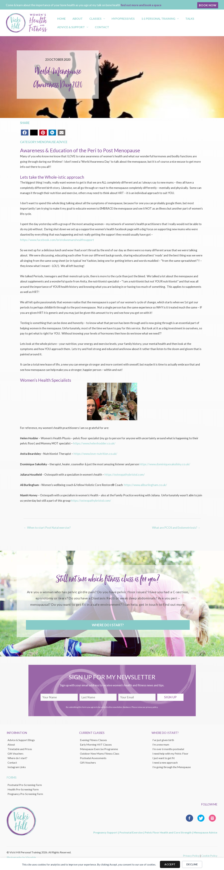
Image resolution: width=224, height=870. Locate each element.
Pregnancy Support (105, 831)
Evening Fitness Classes (93, 739)
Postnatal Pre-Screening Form (25, 783)
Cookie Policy (209, 854)
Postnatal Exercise (131, 831)
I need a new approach (165, 761)
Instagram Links (17, 766)
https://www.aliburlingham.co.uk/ (144, 484)
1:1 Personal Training (144, 17)
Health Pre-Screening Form (23, 788)
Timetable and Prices (20, 748)
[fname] (59, 696)
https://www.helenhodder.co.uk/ (93, 443)
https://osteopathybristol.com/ (124, 474)
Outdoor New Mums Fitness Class (99, 752)
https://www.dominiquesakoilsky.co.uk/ (164, 463)
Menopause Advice (52, 142)
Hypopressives (111, 17)
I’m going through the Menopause (171, 766)
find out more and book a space (141, 5)
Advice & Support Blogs (21, 739)
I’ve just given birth (163, 739)
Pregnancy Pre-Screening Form (25, 792)
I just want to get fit (163, 757)
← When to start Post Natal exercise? (47, 526)
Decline (192, 863)
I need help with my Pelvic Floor (170, 752)
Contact (62, 28)
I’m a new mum (160, 743)
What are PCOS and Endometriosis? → (176, 526)
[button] (207, 5)
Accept (169, 863)
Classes (87, 17)
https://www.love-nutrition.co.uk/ (95, 453)
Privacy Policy (191, 854)
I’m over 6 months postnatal (168, 748)
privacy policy (152, 706)
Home (59, 17)
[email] (137, 696)
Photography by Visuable (21, 856)
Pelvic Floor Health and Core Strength (168, 831)
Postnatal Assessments (93, 757)
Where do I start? (17, 757)
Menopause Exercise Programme (99, 748)
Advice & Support (194, 17)
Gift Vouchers (15, 752)
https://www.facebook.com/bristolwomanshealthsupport (56, 240)
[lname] (98, 696)
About (72, 17)
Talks (172, 17)
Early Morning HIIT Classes (96, 743)
